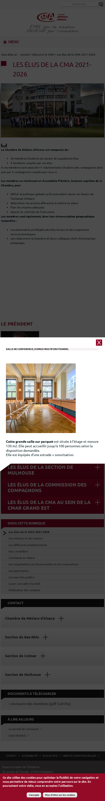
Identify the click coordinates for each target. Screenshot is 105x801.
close (99, 326)
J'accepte (34, 795)
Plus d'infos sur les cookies (60, 795)
